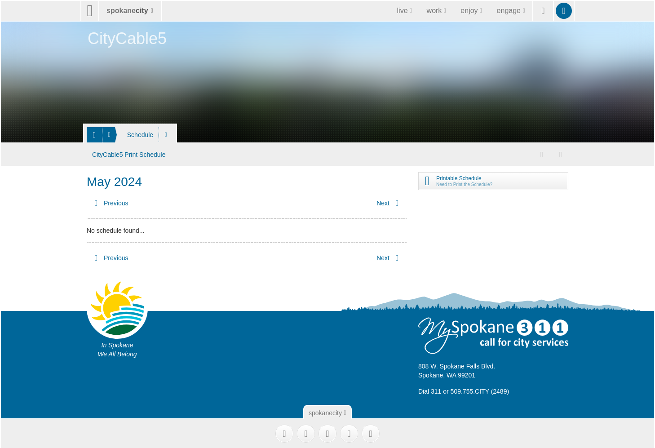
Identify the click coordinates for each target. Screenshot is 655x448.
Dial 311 (429, 390)
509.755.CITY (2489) (480, 390)
